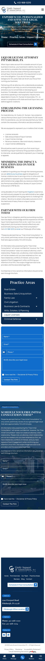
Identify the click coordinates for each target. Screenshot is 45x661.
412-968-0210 (9, 229)
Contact (29, 579)
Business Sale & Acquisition (17, 293)
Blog (23, 579)
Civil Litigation (11, 302)
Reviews (17, 579)
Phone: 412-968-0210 (11, 620)
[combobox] (4, 352)
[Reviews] (31, 656)
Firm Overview (15, 576)
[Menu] (40, 656)
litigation (30, 192)
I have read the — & (20, 375)
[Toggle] (42, 9)
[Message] (13, 656)
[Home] (4, 656)
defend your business (15, 174)
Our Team (24, 576)
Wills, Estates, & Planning (16, 310)
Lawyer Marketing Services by (22, 652)
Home (4, 37)
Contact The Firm (11, 380)
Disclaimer (22, 375)
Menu (40, 659)
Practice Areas (35, 576)
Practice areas (17, 37)
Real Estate (9, 289)
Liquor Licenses (12, 314)
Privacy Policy (33, 375)
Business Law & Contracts (22, 306)
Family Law (22, 298)
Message (13, 659)
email (19, 229)
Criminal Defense (22, 319)
